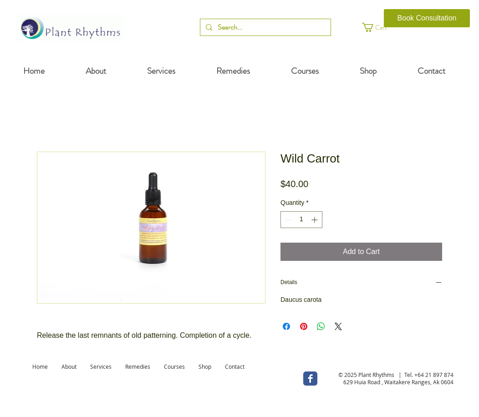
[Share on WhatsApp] (321, 326)
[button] (382, 27)
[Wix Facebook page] (310, 378)
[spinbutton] (301, 220)
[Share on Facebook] (286, 326)
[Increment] (315, 220)
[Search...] (264, 27)
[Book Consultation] (427, 18)
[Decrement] (287, 220)
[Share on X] (338, 326)
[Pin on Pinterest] (303, 326)
